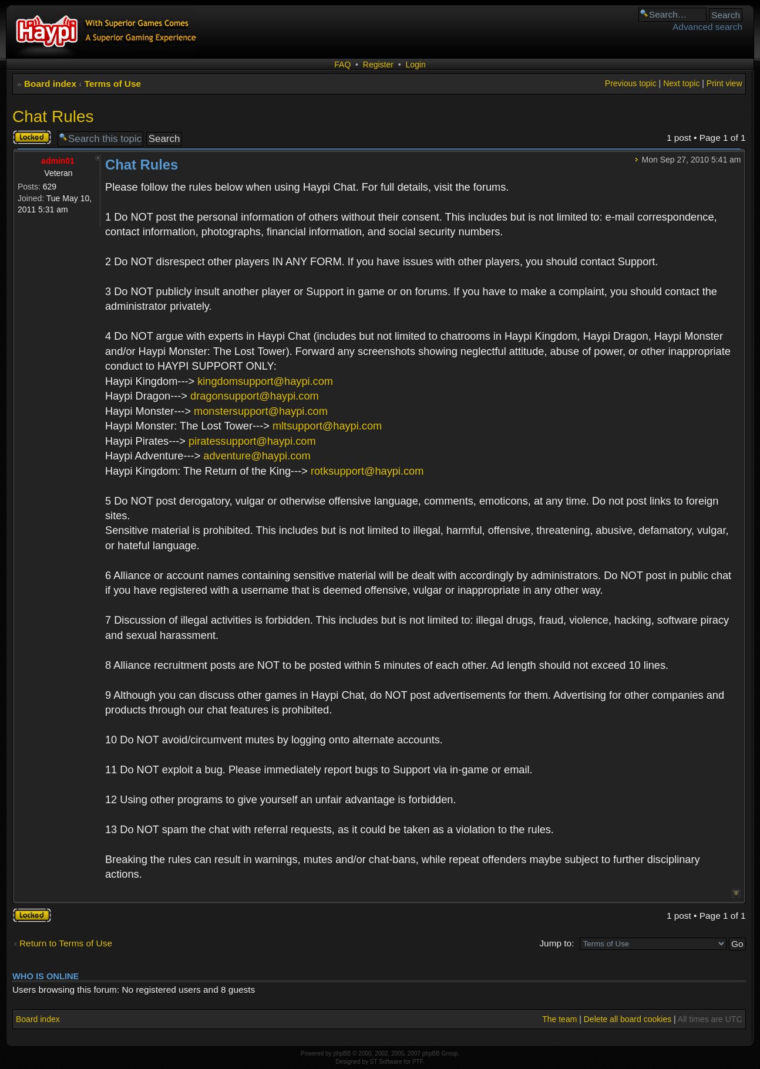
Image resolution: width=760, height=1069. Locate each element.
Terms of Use (113, 84)
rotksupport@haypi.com (367, 471)
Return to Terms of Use (65, 943)
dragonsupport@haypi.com (254, 396)
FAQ (342, 64)
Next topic (681, 83)
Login (415, 64)
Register (378, 64)
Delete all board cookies (627, 1019)
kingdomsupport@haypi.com (265, 381)
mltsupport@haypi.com (327, 426)
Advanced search (707, 27)
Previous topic (631, 83)
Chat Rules (53, 116)
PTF (417, 1061)
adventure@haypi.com (256, 456)
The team (559, 1019)
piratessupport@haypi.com (252, 441)
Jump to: (556, 943)
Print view (724, 83)
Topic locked (32, 137)
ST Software (386, 1061)
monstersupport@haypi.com (261, 411)
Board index (50, 84)
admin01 (58, 160)
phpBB (342, 1053)
